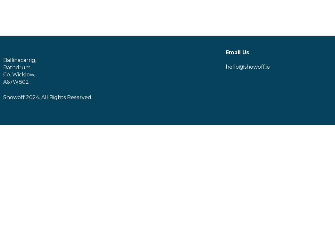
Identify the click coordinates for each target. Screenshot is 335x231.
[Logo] (21, 18)
